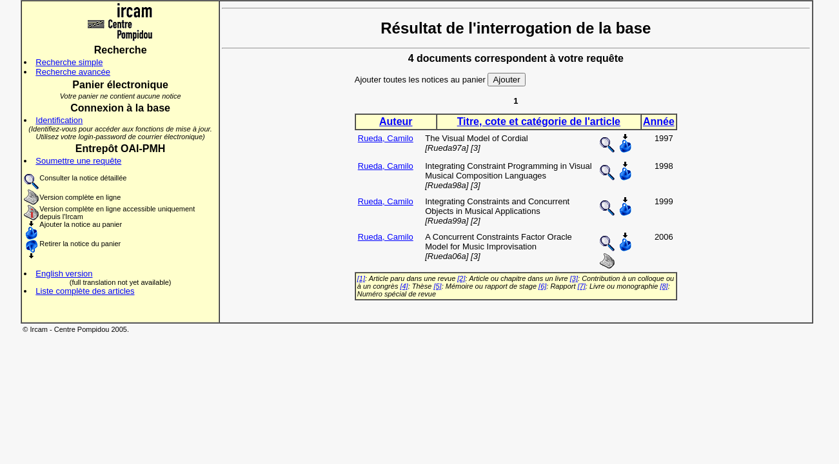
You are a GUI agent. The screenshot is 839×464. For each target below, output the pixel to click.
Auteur (396, 121)
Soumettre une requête (78, 161)
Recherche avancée (72, 72)
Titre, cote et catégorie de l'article (538, 121)
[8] (663, 286)
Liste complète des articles (84, 291)
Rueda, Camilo (385, 138)
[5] (437, 286)
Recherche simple (69, 62)
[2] (461, 278)
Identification (59, 120)
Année (659, 121)
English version (63, 273)
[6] (542, 286)
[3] (574, 278)
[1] (361, 278)
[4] (404, 286)
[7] (582, 286)
